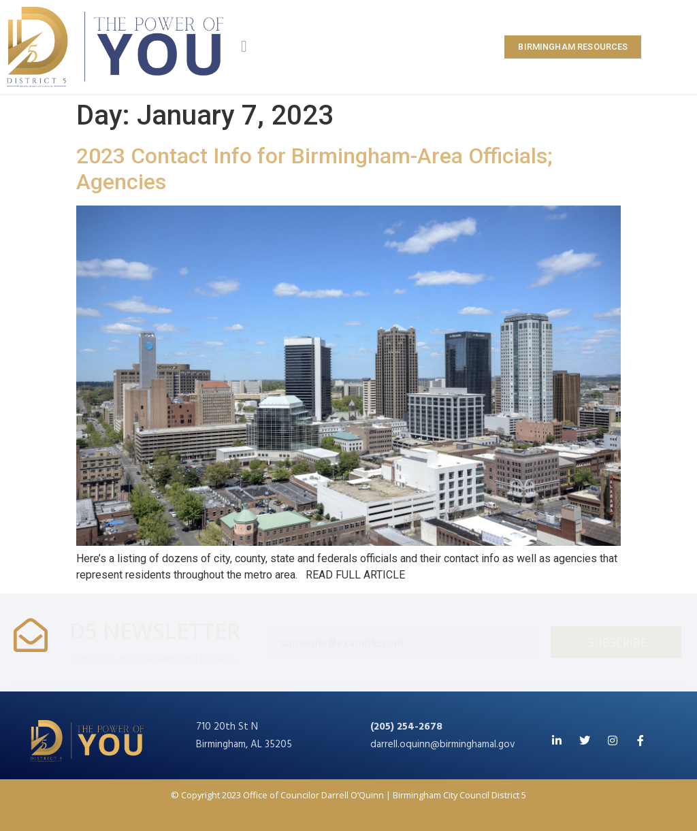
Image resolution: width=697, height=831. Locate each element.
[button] (244, 46)
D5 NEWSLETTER (154, 630)
